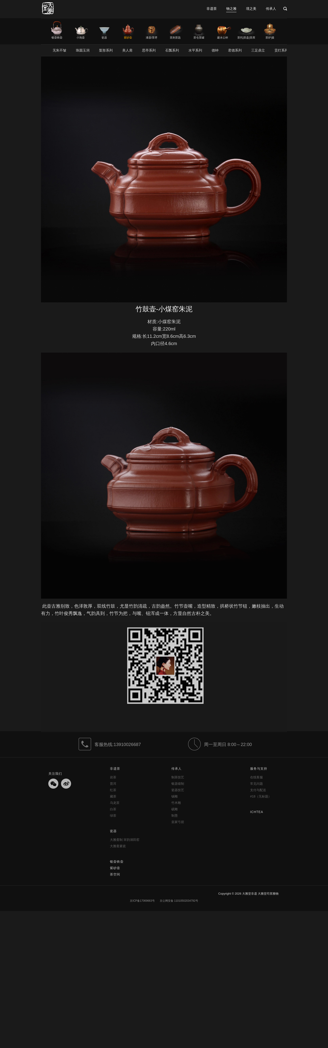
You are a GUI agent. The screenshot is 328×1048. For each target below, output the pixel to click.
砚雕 (174, 809)
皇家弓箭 (177, 822)
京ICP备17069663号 (142, 900)
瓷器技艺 (177, 790)
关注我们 (55, 773)
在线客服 (256, 777)
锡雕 (174, 796)
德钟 (215, 50)
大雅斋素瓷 (118, 846)
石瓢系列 (172, 50)
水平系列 (195, 50)
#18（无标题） (260, 796)
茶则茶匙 (175, 37)
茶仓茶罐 (198, 37)
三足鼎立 (258, 50)
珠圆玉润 (83, 50)
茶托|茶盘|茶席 (246, 37)
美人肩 (127, 50)
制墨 (174, 815)
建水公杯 (222, 37)
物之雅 (231, 8)
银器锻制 (177, 783)
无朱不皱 (59, 50)
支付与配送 (258, 790)
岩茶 (113, 777)
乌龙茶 (114, 803)
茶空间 (115, 874)
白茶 (113, 809)
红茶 (113, 790)
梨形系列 (106, 50)
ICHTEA (256, 812)
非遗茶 (211, 8)
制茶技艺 (177, 777)
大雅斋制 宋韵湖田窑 (124, 839)
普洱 (113, 783)
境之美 (251, 8)
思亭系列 (149, 50)
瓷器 (104, 37)
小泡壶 (81, 37)
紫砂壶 (128, 37)
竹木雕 (176, 803)
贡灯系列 (281, 50)
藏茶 (113, 796)
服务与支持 (258, 768)
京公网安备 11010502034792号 (178, 900)
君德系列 (235, 50)
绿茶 (113, 815)
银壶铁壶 (56, 37)
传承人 (271, 8)
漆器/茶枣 (151, 37)
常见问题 (256, 783)
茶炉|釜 (269, 37)
